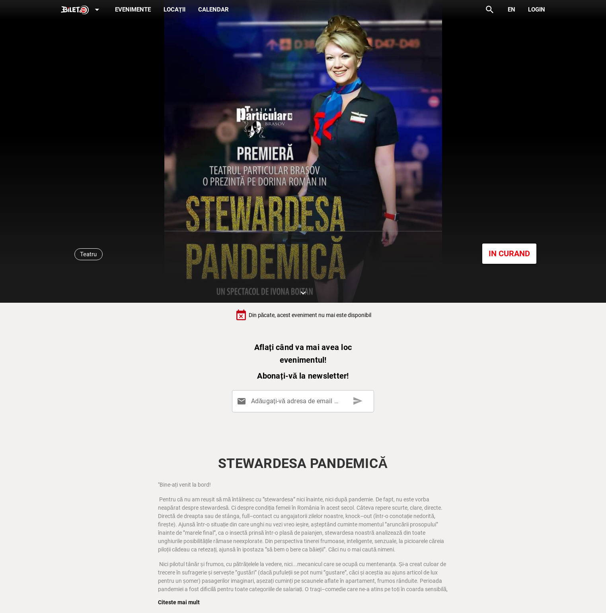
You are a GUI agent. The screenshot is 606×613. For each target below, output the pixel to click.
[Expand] (82, 10)
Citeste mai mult (179, 602)
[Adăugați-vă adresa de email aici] (304, 401)
